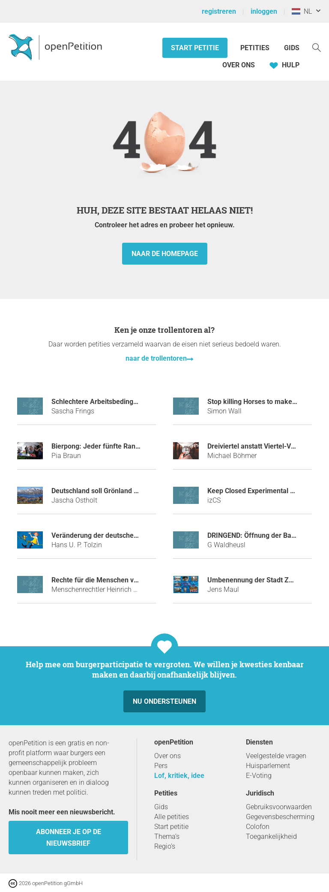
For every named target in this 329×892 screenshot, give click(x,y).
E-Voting (259, 775)
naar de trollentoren (156, 358)
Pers (160, 766)
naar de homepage (165, 254)
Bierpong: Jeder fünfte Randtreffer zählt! (114, 446)
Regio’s (164, 846)
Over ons (238, 65)
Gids (291, 48)
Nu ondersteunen (164, 701)
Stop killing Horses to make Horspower (267, 402)
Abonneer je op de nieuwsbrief (68, 837)
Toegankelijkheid (271, 836)
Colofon (257, 827)
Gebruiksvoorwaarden (279, 807)
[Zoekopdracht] (316, 47)
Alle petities (171, 817)
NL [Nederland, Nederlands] (302, 11)
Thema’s (166, 836)
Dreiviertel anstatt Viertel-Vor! (253, 446)
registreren (219, 11)
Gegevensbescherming (280, 817)
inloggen (264, 11)
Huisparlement (268, 766)
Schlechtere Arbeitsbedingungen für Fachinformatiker (134, 402)
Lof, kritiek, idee (179, 775)
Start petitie (195, 48)
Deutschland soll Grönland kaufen (103, 491)
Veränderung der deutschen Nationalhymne (118, 535)
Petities (255, 48)
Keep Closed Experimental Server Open (268, 491)
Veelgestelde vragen (276, 756)
